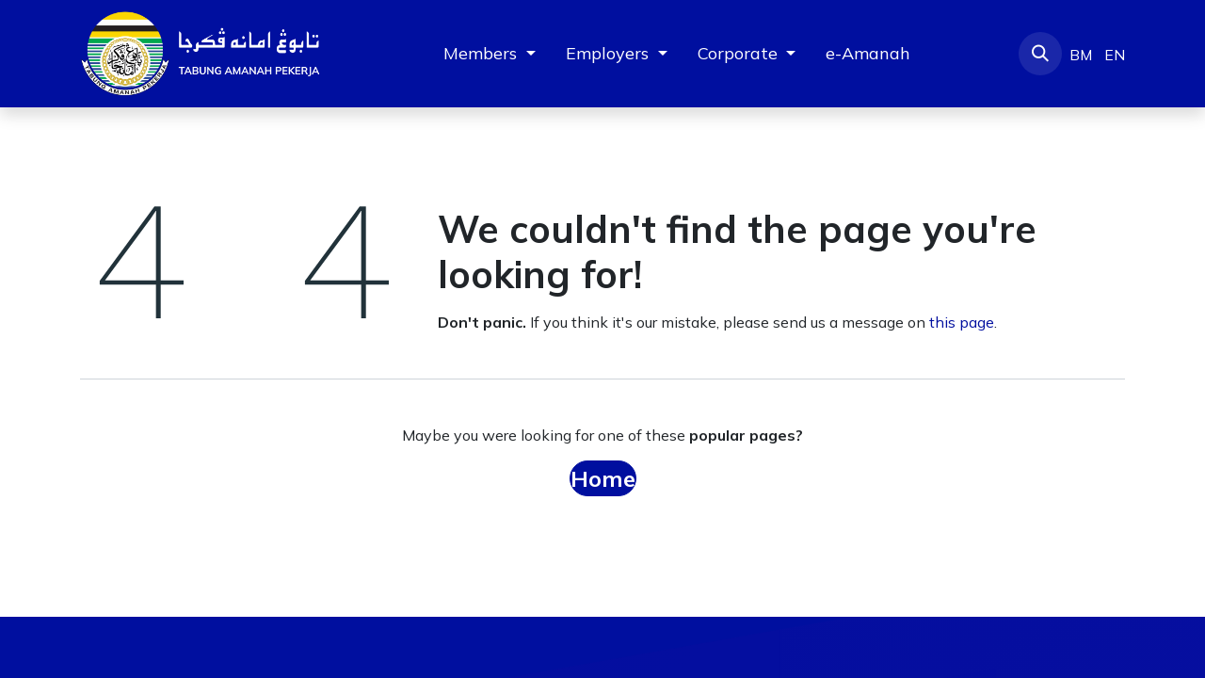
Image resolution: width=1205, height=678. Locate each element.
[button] (1040, 53)
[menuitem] (868, 53)
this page (961, 322)
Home (602, 478)
